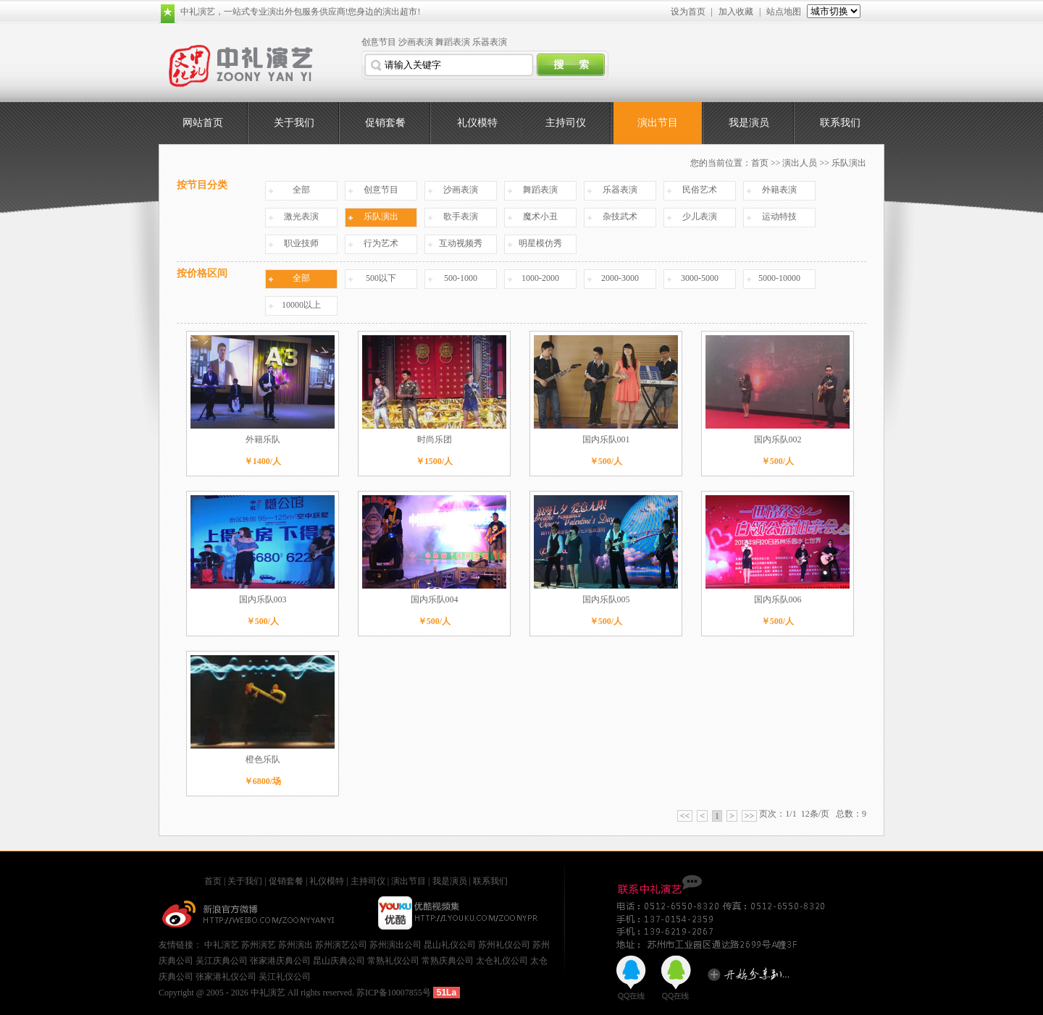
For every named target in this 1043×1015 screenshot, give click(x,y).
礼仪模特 (477, 122)
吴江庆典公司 (222, 961)
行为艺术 (381, 243)
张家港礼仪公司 (226, 977)
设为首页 (688, 12)
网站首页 (203, 122)
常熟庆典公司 (448, 961)
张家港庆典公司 (280, 961)
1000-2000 (540, 278)
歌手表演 (460, 216)
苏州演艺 (258, 945)
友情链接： (181, 945)
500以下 (381, 278)
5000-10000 (779, 278)
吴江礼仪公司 (285, 977)
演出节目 (657, 122)
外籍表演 (779, 190)
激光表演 (301, 216)
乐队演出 (381, 216)
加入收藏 (736, 12)
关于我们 (294, 122)
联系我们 (840, 122)
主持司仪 (565, 122)
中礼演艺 (221, 945)
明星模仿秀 (540, 243)
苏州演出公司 (395, 945)
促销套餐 (385, 122)
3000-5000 (700, 278)
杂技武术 (620, 216)
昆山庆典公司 (339, 961)
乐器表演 (489, 42)
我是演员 (749, 122)
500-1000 (460, 278)
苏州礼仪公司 (504, 945)
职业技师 (301, 243)
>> (750, 816)
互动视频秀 (460, 243)
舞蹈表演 (452, 42)
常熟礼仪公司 (393, 961)
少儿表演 (699, 216)
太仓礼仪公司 (502, 961)
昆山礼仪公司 (450, 945)
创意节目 (378, 42)
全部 (301, 190)
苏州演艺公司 (341, 945)
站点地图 (783, 12)
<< (685, 816)
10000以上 (301, 305)
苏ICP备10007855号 (393, 992)
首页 (759, 163)
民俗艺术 (699, 190)
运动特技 (779, 216)
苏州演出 (295, 945)
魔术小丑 (540, 216)
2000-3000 (620, 278)
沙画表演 (415, 42)
